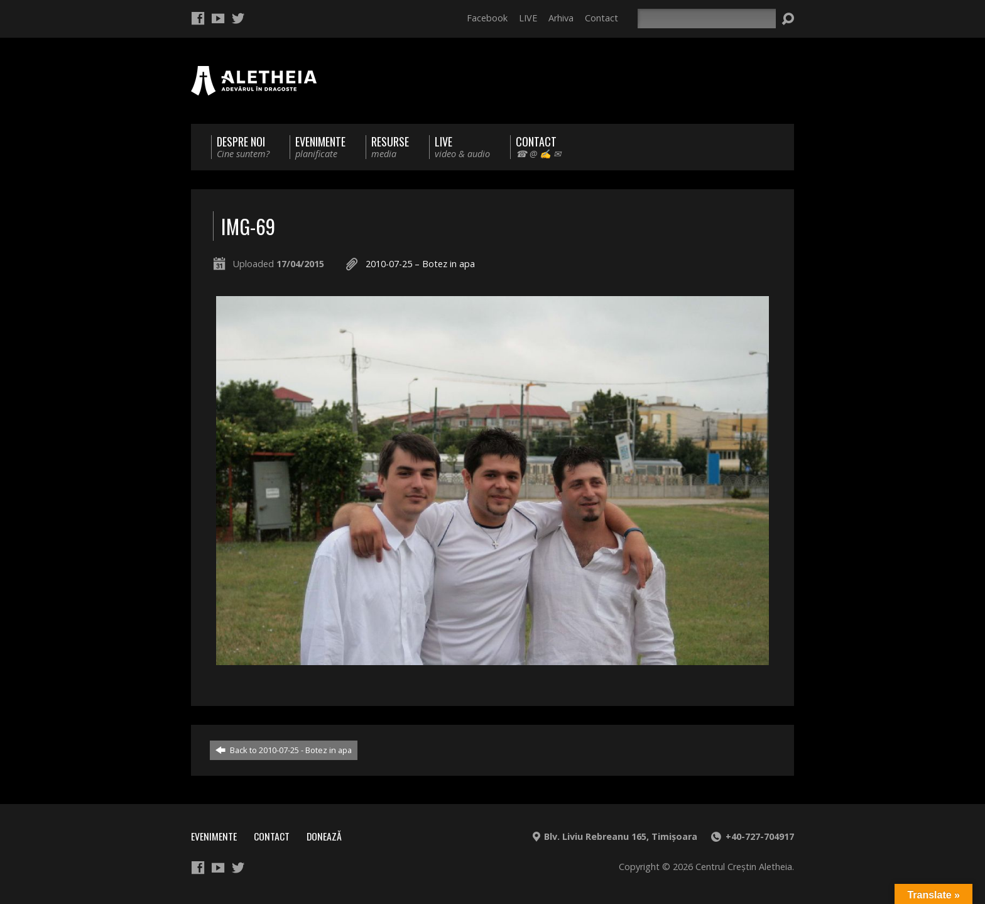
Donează (324, 836)
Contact (601, 18)
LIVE (528, 18)
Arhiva (561, 18)
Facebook (487, 18)
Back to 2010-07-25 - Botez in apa (283, 750)
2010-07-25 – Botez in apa (420, 264)
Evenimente (214, 836)
